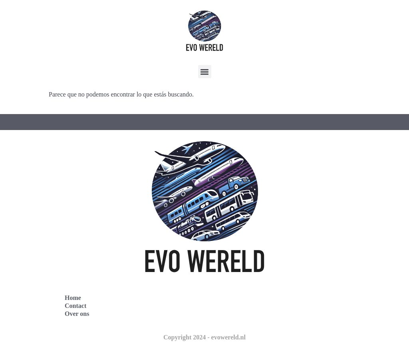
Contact (75, 305)
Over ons (77, 313)
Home (73, 297)
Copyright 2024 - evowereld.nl (204, 337)
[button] (204, 71)
